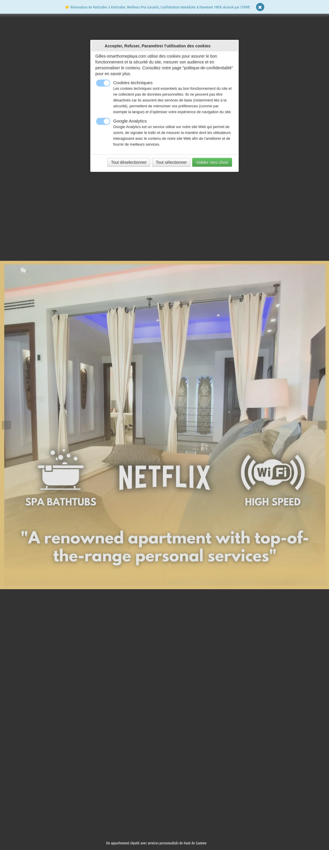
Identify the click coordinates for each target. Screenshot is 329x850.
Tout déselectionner (128, 162)
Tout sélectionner (171, 162)
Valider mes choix (212, 162)
